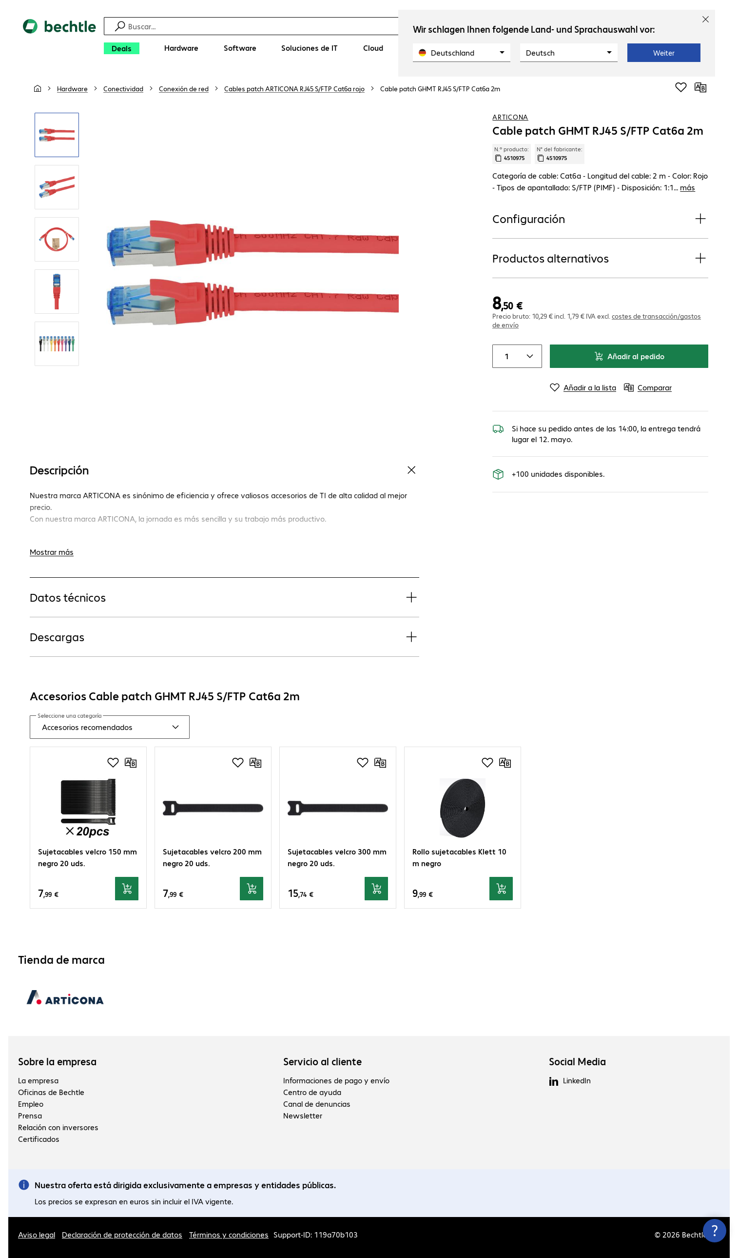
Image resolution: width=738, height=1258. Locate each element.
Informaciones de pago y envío (336, 1080)
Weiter (664, 53)
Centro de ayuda (312, 1092)
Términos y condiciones (229, 1234)
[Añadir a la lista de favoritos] (681, 87)
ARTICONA (510, 116)
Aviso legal (36, 1234)
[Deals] (121, 48)
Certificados (38, 1139)
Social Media (577, 1061)
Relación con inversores (58, 1127)
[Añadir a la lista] (583, 387)
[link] (440, 88)
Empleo (30, 1103)
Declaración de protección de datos (122, 1234)
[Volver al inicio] (59, 39)
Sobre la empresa (57, 1061)
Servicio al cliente (322, 1061)
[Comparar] (700, 87)
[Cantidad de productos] (504, 356)
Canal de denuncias (316, 1103)
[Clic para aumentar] (57, 135)
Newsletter (302, 1115)
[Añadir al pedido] (126, 888)
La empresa (38, 1080)
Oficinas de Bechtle (51, 1092)
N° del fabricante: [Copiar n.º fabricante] (560, 153)
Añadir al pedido (629, 356)
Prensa (30, 1115)
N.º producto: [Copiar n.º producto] (511, 153)
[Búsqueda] (375, 26)
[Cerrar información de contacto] (714, 1230)
